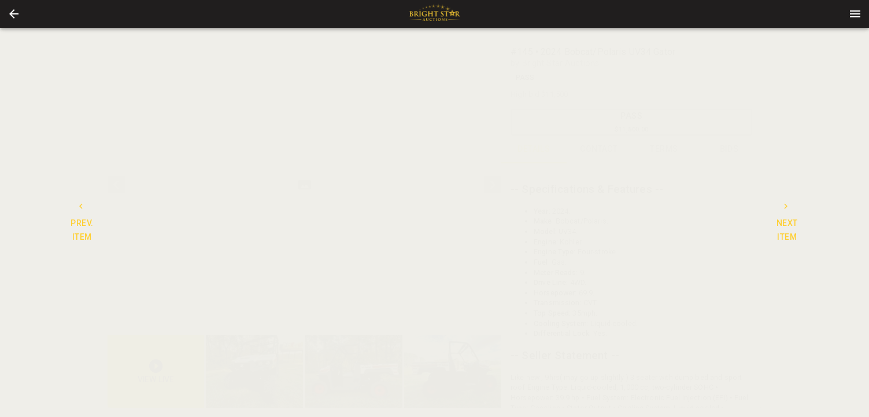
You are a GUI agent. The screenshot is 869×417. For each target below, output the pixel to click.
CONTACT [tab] (599, 149)
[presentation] (434, 13)
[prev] (116, 184)
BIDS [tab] (729, 149)
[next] (492, 184)
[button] (14, 14)
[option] (304, 185)
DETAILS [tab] (534, 149)
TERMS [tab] (664, 149)
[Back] (14, 14)
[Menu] (855, 14)
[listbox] (304, 185)
